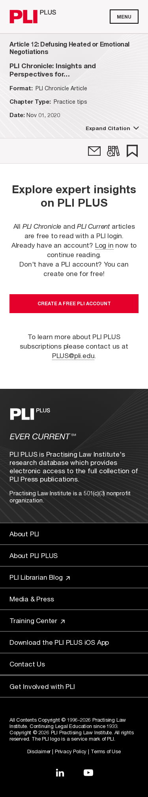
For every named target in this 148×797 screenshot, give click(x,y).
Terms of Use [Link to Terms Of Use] (106, 751)
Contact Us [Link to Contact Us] (27, 664)
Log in (104, 245)
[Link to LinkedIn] (60, 772)
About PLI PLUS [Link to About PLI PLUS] (33, 555)
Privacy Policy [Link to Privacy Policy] (70, 751)
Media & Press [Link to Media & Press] (31, 599)
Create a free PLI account (74, 303)
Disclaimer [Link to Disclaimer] (39, 751)
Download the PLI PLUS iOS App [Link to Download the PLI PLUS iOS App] (59, 642)
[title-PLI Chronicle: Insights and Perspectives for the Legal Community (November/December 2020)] (74, 70)
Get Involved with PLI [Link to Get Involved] (42, 686)
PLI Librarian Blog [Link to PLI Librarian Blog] (39, 577)
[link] (94, 151)
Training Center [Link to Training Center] (37, 620)
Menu (124, 17)
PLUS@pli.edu (73, 355)
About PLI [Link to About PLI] (24, 534)
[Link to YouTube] (88, 772)
